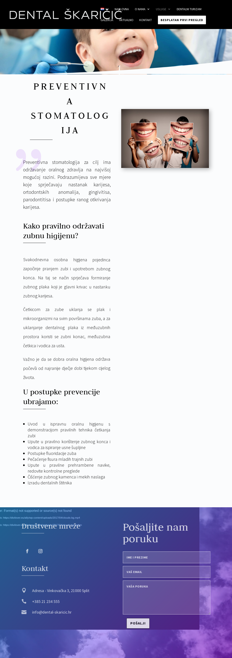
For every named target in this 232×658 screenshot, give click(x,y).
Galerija (107, 20)
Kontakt (145, 20)
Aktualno (126, 20)
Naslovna (122, 9)
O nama (140, 9)
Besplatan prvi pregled (182, 20)
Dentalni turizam (189, 9)
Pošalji (144, 623)
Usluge (161, 9)
